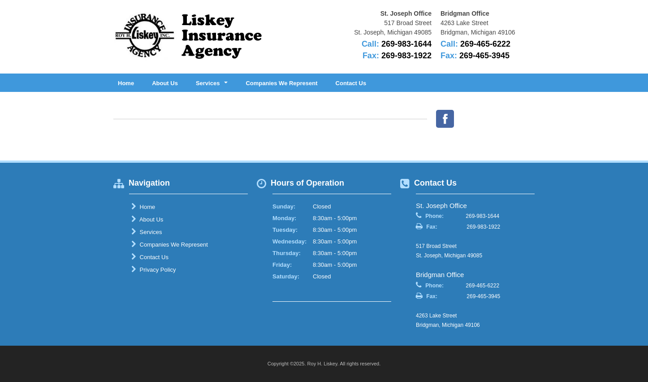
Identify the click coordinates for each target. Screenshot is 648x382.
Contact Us (351, 83)
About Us (165, 83)
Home (126, 83)
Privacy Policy (153, 269)
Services (146, 231)
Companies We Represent (281, 83)
